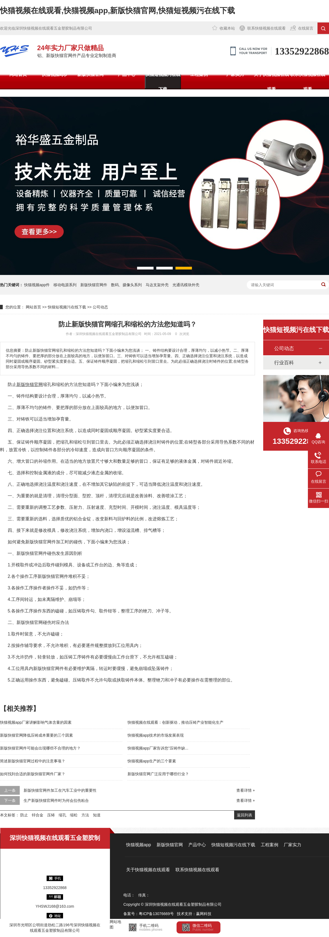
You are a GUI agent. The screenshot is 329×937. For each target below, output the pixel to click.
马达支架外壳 (157, 285)
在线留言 (305, 28)
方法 (85, 815)
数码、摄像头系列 (126, 285)
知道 (97, 815)
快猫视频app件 (37, 285)
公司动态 (100, 307)
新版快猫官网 (90, 74)
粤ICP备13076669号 (156, 914)
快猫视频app (54, 74)
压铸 (51, 815)
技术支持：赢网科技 (194, 914)
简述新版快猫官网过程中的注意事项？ (32, 761)
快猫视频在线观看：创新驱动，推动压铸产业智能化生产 (175, 722)
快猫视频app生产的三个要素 (151, 761)
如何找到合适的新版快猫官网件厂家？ (32, 774)
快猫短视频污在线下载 (162, 82)
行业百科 (284, 362)
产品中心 (126, 74)
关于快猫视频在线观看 (271, 82)
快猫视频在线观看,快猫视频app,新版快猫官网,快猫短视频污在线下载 (117, 10)
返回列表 (244, 815)
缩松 (74, 815)
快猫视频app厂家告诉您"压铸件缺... (157, 748)
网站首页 (18, 74)
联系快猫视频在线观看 (266, 28)
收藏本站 (227, 28)
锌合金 (37, 815)
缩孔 (62, 815)
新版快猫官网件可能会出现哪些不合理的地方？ (40, 748)
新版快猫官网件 (93, 285)
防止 (24, 815)
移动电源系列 (64, 285)
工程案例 (199, 74)
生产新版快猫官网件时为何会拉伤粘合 (56, 800)
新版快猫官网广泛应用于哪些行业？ (158, 774)
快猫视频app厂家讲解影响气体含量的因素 (36, 722)
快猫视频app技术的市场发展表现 (155, 735)
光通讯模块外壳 (185, 285)
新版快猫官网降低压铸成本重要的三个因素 (36, 735)
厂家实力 (235, 74)
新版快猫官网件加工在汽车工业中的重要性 (60, 790)
